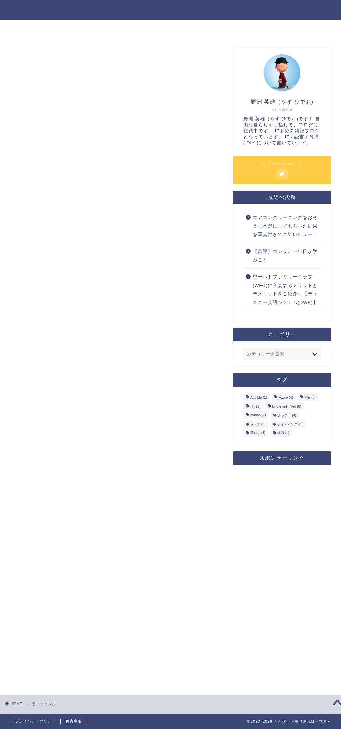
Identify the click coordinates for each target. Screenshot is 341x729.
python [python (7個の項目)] (258, 415)
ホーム (90, 29)
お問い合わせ (251, 29)
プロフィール (170, 29)
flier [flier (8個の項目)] (310, 398)
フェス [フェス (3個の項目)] (258, 424)
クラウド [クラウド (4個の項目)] (287, 415)
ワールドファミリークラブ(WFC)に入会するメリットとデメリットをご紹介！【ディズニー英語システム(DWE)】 (285, 289)
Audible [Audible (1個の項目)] (258, 398)
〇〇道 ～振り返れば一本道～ (170, 9)
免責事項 (74, 721)
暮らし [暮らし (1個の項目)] (258, 433)
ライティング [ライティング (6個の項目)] (290, 424)
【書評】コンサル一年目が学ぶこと (285, 256)
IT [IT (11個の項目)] (255, 406)
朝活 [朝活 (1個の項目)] (283, 433)
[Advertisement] (282, 570)
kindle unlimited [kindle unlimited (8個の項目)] (286, 406)
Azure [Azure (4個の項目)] (286, 398)
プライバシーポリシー (35, 721)
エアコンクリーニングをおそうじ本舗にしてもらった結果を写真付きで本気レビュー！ (285, 226)
